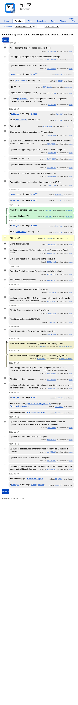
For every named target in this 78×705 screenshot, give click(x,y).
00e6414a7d (51, 60)
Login (71, 18)
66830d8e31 (59, 407)
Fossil (15, 498)
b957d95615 (59, 120)
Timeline (19, 21)
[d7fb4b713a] (21, 120)
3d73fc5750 (51, 334)
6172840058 (51, 159)
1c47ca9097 (51, 469)
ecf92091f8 (52, 153)
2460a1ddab (41, 359)
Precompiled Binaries (19, 406)
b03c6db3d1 (51, 388)
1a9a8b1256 (51, 176)
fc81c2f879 (52, 313)
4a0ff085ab (48, 210)
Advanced (8, 26)
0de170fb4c (59, 226)
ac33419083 (51, 185)
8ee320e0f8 (59, 398)
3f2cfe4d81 (48, 216)
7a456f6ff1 (59, 114)
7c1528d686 (51, 168)
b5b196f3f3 (52, 105)
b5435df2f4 (59, 81)
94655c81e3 (59, 195)
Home (6, 21)
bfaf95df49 (42, 346)
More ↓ (5, 491)
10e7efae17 (59, 413)
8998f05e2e (51, 274)
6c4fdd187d (59, 75)
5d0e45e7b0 (59, 485)
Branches (41, 21)
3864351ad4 (51, 373)
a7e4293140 (59, 201)
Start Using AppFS (35, 478)
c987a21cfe (51, 322)
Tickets (63, 21)
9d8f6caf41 (52, 244)
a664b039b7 (51, 253)
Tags (53, 21)
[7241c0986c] (23, 99)
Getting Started (37, 485)
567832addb (47, 87)
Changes (15, 74)
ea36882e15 (51, 452)
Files (30, 21)
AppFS (26, 4)
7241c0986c (51, 144)
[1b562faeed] (21, 232)
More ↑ (5, 40)
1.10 (71, 238)
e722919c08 (51, 93)
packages (69, 210)
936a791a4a (51, 380)
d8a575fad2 (51, 301)
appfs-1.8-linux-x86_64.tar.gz (38, 403)
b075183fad (51, 262)
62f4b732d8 (59, 479)
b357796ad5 (51, 461)
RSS (22, 498)
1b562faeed (47, 238)
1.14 (71, 87)
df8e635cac (51, 428)
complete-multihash (65, 346)
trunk (71, 51)
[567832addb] (21, 80)
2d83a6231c (51, 280)
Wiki (73, 21)
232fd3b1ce (51, 292)
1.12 (71, 126)
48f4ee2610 (59, 232)
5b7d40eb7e (51, 69)
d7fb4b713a (47, 126)
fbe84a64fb (52, 51)
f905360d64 (51, 440)
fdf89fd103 (52, 135)
